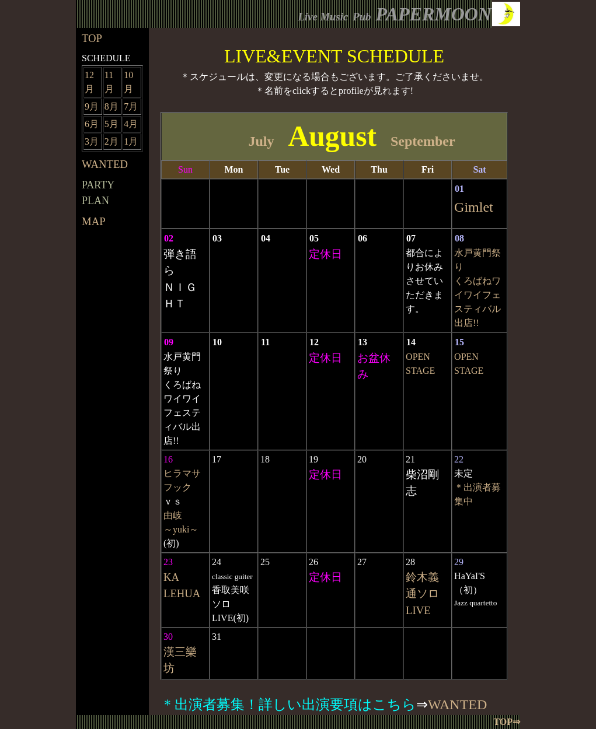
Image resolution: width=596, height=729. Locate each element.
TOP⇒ (506, 722)
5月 (111, 124)
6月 (92, 124)
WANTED (457, 704)
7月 (131, 106)
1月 (131, 141)
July (261, 141)
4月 (131, 124)
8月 (111, 106)
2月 (111, 141)
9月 (92, 106)
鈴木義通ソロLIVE (422, 593)
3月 (92, 141)
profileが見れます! (376, 91)
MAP (94, 221)
